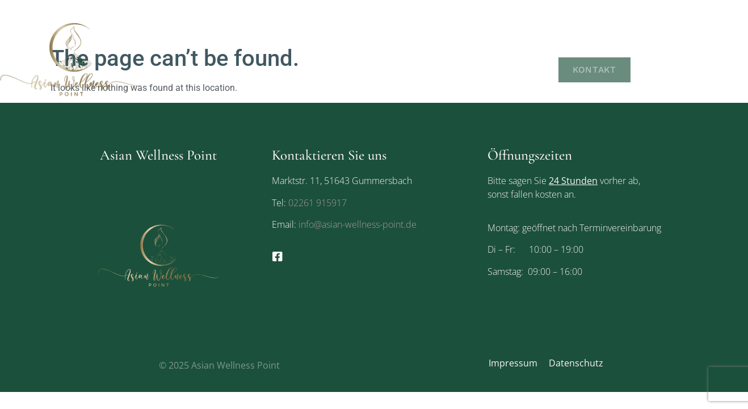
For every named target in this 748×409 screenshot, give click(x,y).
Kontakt (596, 70)
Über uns (533, 46)
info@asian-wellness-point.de (356, 224)
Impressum (513, 363)
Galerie (528, 69)
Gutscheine (683, 46)
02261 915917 (317, 203)
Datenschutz (576, 363)
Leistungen (605, 46)
